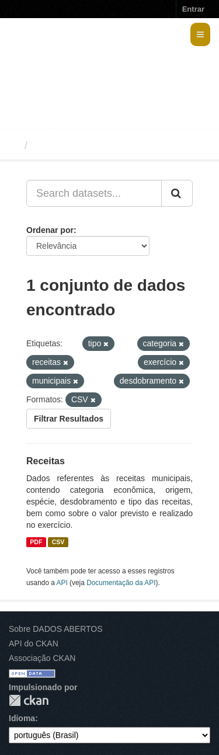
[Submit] (177, 193)
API (62, 583)
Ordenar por (50, 230)
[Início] (14, 145)
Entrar (193, 9)
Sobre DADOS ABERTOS (56, 629)
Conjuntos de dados (83, 145)
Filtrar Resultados (68, 418)
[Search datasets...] (94, 193)
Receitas (45, 461)
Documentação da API (120, 583)
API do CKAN (33, 643)
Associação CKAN (42, 658)
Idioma (22, 718)
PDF (36, 541)
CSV (58, 541)
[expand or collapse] (200, 34)
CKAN (28, 700)
